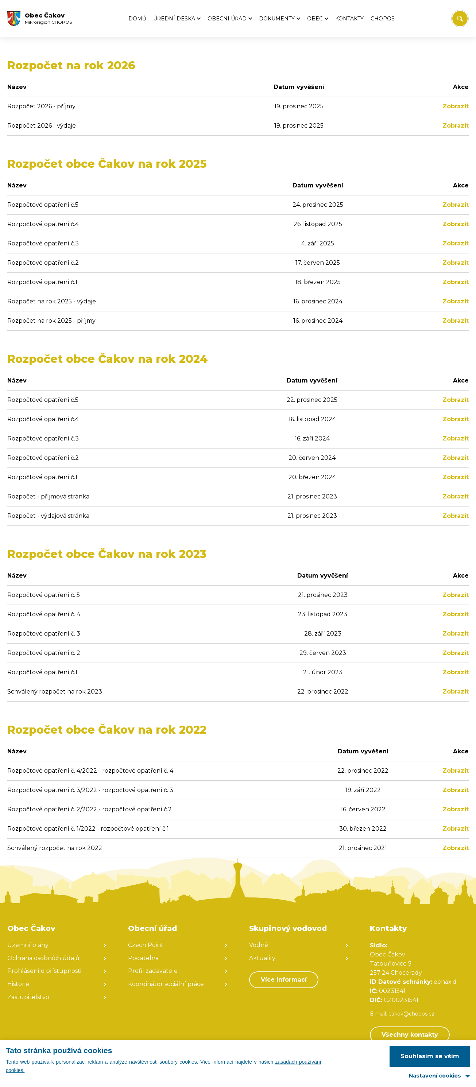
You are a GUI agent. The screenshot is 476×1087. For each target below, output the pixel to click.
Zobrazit (455, 106)
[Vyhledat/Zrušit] (460, 18)
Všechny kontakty (410, 1034)
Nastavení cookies (435, 1075)
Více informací (284, 979)
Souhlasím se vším (429, 1056)
